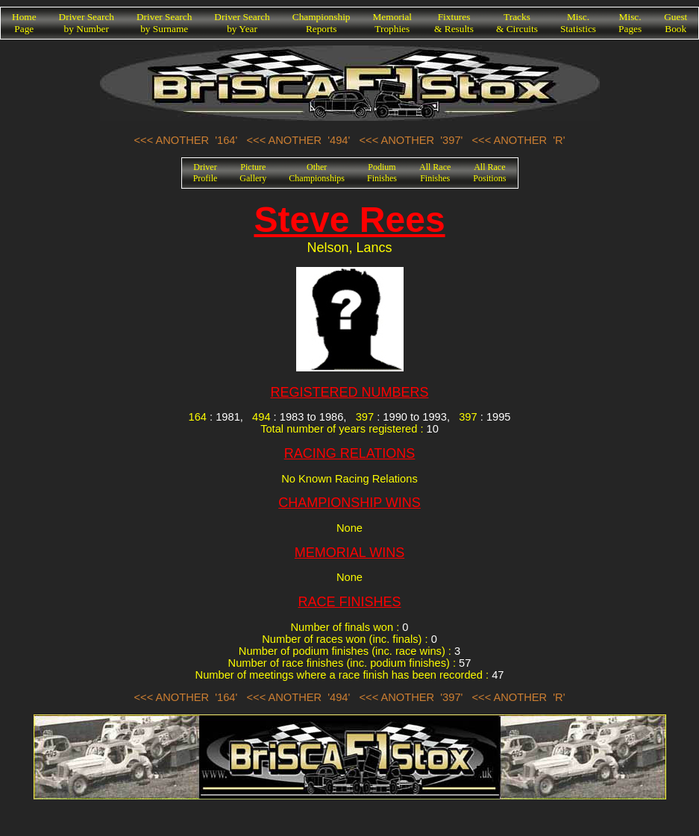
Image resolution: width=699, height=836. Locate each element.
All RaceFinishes (435, 172)
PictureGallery (252, 172)
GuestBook (675, 22)
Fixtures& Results (454, 22)
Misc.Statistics (578, 22)
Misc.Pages (630, 22)
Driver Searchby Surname (164, 22)
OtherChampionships (317, 172)
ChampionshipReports (321, 22)
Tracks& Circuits (517, 22)
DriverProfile (205, 172)
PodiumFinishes (382, 172)
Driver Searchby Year (241, 22)
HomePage (24, 22)
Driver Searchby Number (86, 22)
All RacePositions (489, 172)
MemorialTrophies (393, 22)
